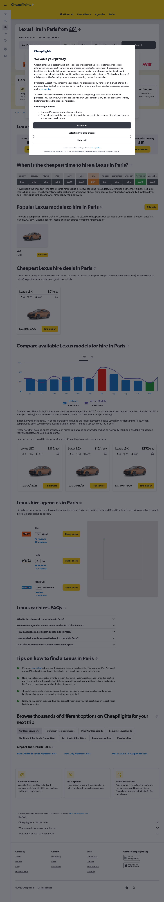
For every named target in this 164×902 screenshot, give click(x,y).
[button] (82, 125)
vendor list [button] (45, 89)
